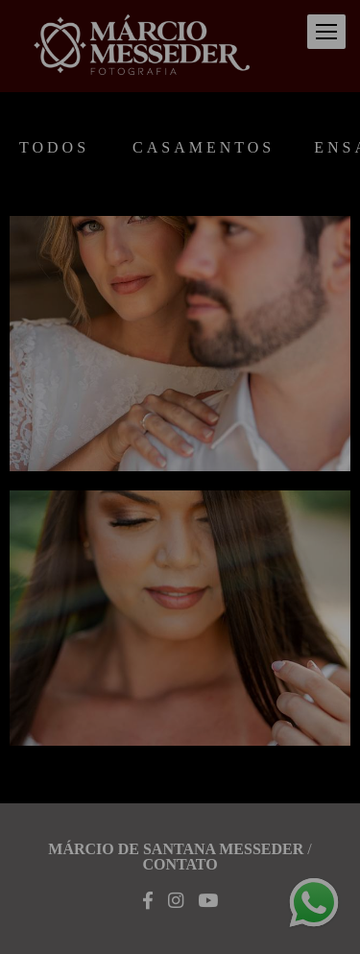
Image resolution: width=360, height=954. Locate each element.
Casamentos (203, 147)
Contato (179, 864)
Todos (54, 147)
